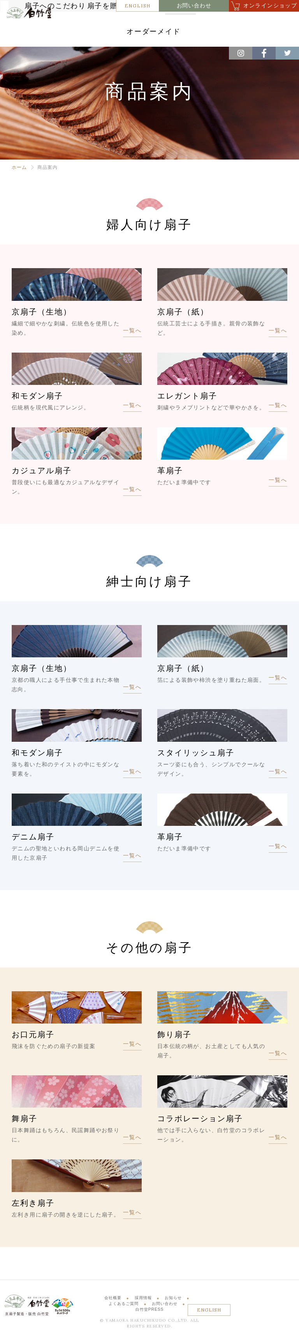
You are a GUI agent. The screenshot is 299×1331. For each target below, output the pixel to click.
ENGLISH (138, 6)
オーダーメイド (190, 34)
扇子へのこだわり (92, 22)
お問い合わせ (194, 6)
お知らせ (173, 1299)
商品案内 (209, 22)
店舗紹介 (246, 22)
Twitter (287, 53)
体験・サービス (137, 34)
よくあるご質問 (124, 1305)
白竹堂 (26, 33)
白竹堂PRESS (149, 1311)
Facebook (264, 53)
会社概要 (112, 1299)
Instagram (240, 53)
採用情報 (143, 1299)
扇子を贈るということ (156, 22)
